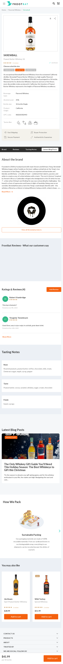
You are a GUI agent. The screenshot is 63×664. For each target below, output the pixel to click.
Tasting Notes (31, 149)
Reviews (16, 149)
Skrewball (26, 10)
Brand (4, 149)
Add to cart (52, 658)
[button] (31, 3)
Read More (7, 192)
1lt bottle (20, 70)
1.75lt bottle (30, 70)
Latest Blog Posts (50, 149)
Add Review (54, 289)
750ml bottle (9, 70)
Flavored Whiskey (14, 10)
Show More (6, 337)
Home (4, 10)
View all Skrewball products (32, 230)
